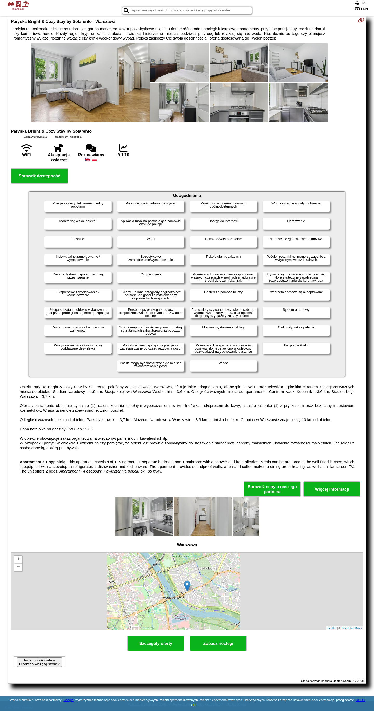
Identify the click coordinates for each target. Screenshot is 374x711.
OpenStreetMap (352, 628)
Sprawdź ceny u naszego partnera (272, 489)
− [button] (18, 567)
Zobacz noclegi (218, 643)
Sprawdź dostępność (39, 176)
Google (68, 700)
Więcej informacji (332, 489)
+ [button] (18, 560)
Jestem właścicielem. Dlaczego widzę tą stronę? (39, 662)
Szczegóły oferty (155, 643)
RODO (360, 700)
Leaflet (332, 628)
